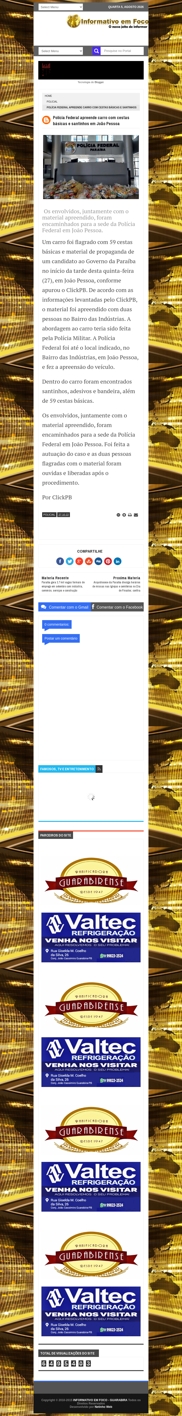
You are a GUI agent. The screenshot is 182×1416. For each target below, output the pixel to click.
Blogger (99, 82)
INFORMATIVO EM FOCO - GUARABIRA (100, 1400)
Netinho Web (103, 1407)
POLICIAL (52, 101)
